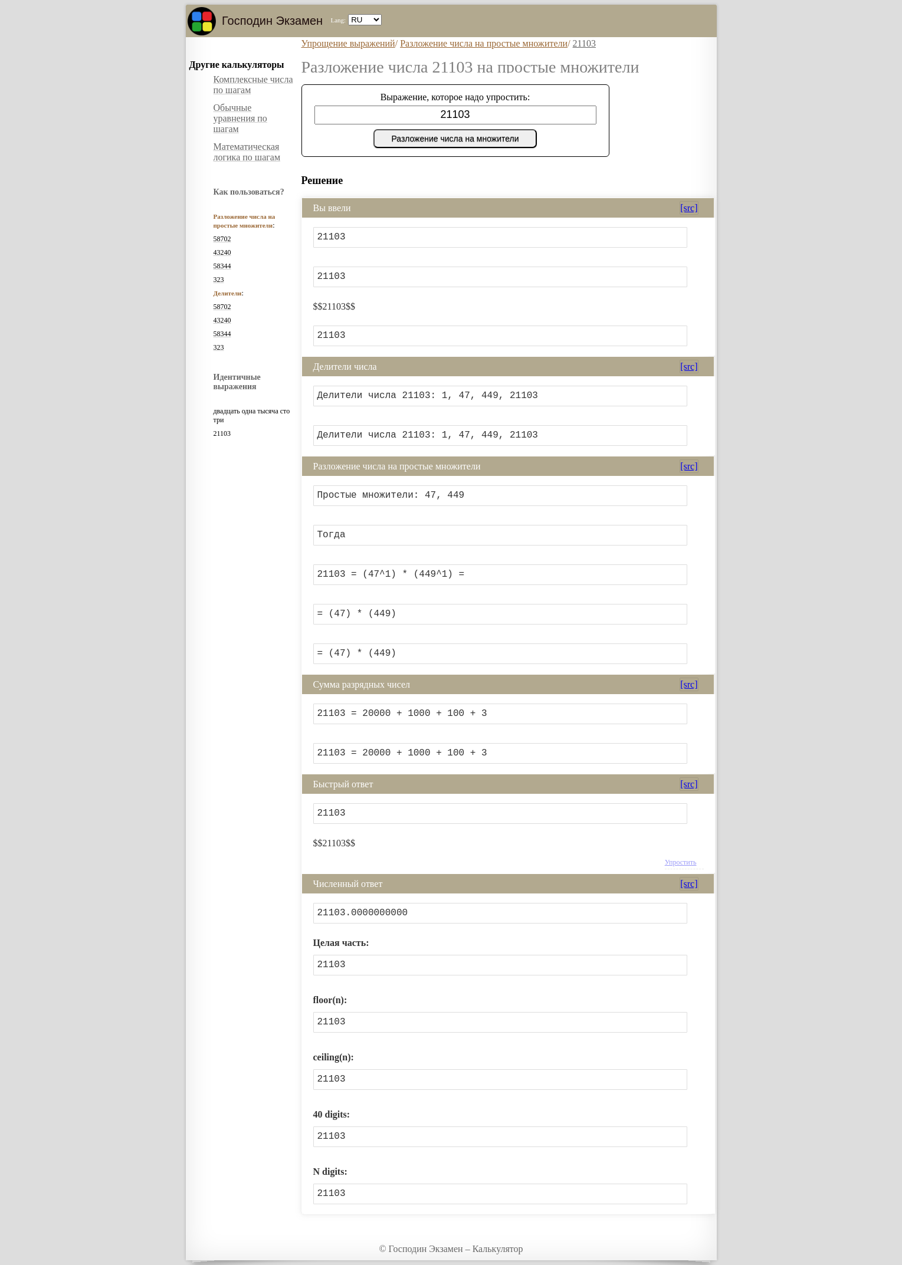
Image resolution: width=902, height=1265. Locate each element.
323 (219, 279)
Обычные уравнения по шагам (240, 118)
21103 (584, 43)
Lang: (338, 20)
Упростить (681, 862)
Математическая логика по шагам (247, 152)
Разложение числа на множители (455, 138)
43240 (222, 252)
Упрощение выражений (348, 43)
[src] (688, 208)
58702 (222, 239)
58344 (222, 266)
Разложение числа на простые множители (484, 43)
